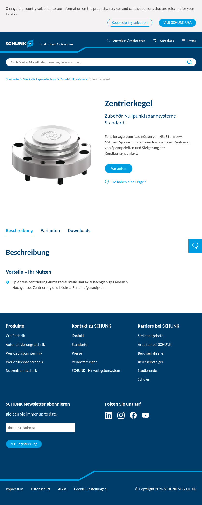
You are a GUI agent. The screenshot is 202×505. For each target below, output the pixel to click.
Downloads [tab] (79, 230)
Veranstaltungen (85, 362)
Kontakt (78, 336)
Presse (77, 353)
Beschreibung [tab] (19, 230)
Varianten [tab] (118, 168)
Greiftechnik (15, 336)
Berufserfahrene (150, 353)
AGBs (62, 489)
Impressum (14, 489)
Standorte (79, 344)
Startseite (12, 79)
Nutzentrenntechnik (21, 370)
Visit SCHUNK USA (177, 22)
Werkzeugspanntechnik (24, 353)
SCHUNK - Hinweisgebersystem (96, 370)
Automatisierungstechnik (25, 344)
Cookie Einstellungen (90, 489)
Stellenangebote (150, 336)
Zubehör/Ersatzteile (71, 79)
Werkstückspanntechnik (37, 79)
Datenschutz (40, 489)
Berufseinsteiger (150, 362)
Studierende (147, 370)
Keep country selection (130, 22)
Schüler (143, 379)
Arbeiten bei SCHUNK (154, 344)
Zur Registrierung (23, 444)
